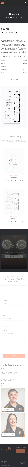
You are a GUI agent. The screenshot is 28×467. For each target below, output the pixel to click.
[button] (25, 3)
